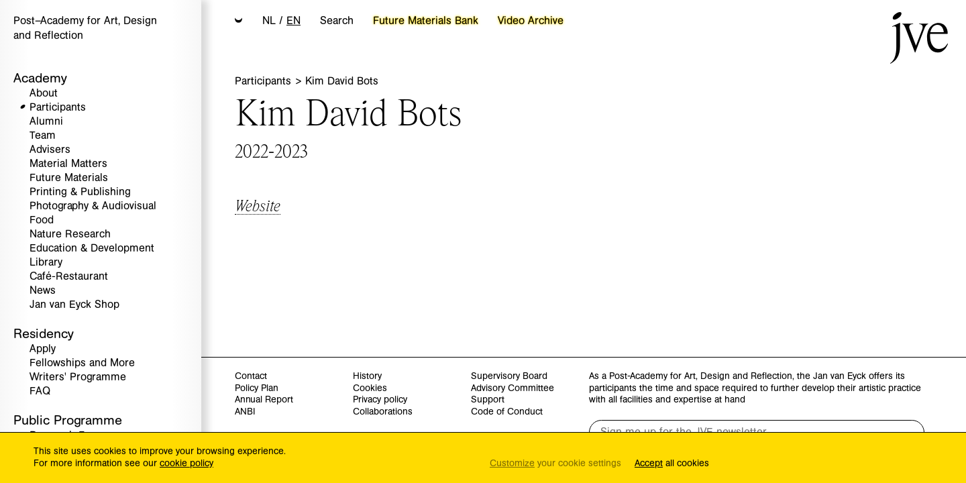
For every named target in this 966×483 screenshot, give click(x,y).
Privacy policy (380, 400)
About (44, 93)
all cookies (672, 464)
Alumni (46, 121)
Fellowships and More (82, 363)
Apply (43, 349)
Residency (43, 333)
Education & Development (92, 248)
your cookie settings (555, 464)
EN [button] (293, 21)
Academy (40, 78)
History (367, 376)
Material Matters (68, 164)
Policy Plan (256, 388)
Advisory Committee (512, 388)
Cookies (370, 388)
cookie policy (186, 464)
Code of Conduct (507, 412)
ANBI (245, 412)
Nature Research (70, 234)
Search (337, 21)
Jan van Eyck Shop (74, 305)
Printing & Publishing (80, 192)
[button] (239, 21)
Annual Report (264, 400)
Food (42, 220)
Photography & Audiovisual (93, 206)
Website (257, 205)
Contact (251, 376)
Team (43, 135)
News (43, 290)
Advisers (50, 150)
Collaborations (383, 412)
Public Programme (67, 420)
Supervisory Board (509, 376)
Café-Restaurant (69, 276)
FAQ (40, 391)
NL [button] (269, 21)
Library (46, 262)
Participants (58, 107)
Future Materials (69, 178)
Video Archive (531, 21)
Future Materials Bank (425, 21)
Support (487, 400)
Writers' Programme (78, 377)
